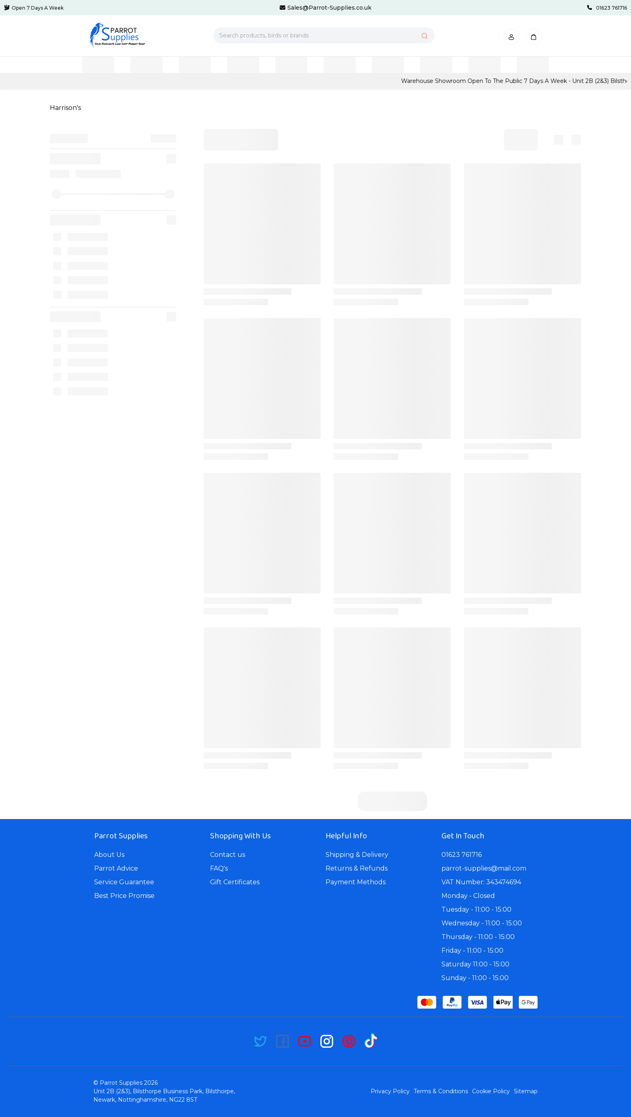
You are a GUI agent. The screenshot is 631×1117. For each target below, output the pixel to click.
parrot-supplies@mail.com (483, 868)
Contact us (227, 854)
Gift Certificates (235, 882)
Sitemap (526, 1091)
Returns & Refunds (357, 868)
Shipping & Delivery (357, 854)
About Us (109, 854)
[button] (511, 37)
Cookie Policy (491, 1091)
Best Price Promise (124, 896)
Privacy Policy (390, 1091)
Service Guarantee (124, 882)
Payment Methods (356, 882)
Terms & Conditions (441, 1091)
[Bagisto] (117, 35)
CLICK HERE (120, 81)
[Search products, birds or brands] (324, 35)
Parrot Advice (116, 868)
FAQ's (219, 868)
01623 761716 (461, 854)
